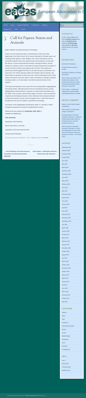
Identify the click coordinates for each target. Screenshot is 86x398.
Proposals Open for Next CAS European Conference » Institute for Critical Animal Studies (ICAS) (71, 117)
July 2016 (64, 258)
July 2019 (64, 207)
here (78, 39)
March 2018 (65, 228)
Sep (5, 37)
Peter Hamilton (66, 109)
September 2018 (66, 221)
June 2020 (65, 201)
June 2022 (65, 177)
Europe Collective (23, 25)
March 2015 (65, 278)
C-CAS (23, 29)
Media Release (66, 336)
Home (6, 25)
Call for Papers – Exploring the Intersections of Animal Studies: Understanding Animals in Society (71, 91)
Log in (63, 360)
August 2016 (65, 254)
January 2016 (65, 264)
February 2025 (66, 150)
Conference (35, 25)
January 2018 (65, 231)
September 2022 (66, 174)
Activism (64, 312)
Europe (64, 329)
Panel (63, 342)
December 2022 (66, 170)
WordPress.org (66, 370)
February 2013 (66, 295)
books (63, 316)
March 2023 (65, 167)
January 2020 (65, 204)
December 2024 (66, 154)
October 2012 (65, 298)
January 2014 (65, 281)
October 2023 (65, 157)
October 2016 (65, 251)
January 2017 (65, 244)
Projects (44, 25)
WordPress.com (41, 395)
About (12, 25)
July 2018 (64, 224)
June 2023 (65, 160)
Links (16, 29)
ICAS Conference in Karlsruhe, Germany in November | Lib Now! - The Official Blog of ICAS (71, 128)
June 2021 (65, 187)
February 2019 (66, 214)
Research (64, 346)
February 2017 (66, 241)
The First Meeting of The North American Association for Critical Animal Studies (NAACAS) (17, 154)
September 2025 (66, 147)
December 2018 (66, 217)
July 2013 (64, 285)
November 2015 (66, 268)
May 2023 (64, 164)
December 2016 (66, 248)
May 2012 (64, 301)
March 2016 (65, 261)
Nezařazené (65, 339)
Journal (64, 332)
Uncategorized (66, 349)
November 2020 (66, 194)
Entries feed (65, 363)
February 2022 (66, 184)
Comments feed (66, 367)
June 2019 (65, 211)
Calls (33, 137)
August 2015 (65, 275)
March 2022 (65, 180)
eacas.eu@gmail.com (72, 37)
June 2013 (65, 288)
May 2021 (64, 191)
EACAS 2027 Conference (69, 64)
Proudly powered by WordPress (16, 395)
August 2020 (65, 197)
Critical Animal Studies (68, 326)
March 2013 (65, 291)
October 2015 (65, 271)
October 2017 (65, 234)
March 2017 (65, 238)
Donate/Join (7, 29)
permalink (45, 137)
